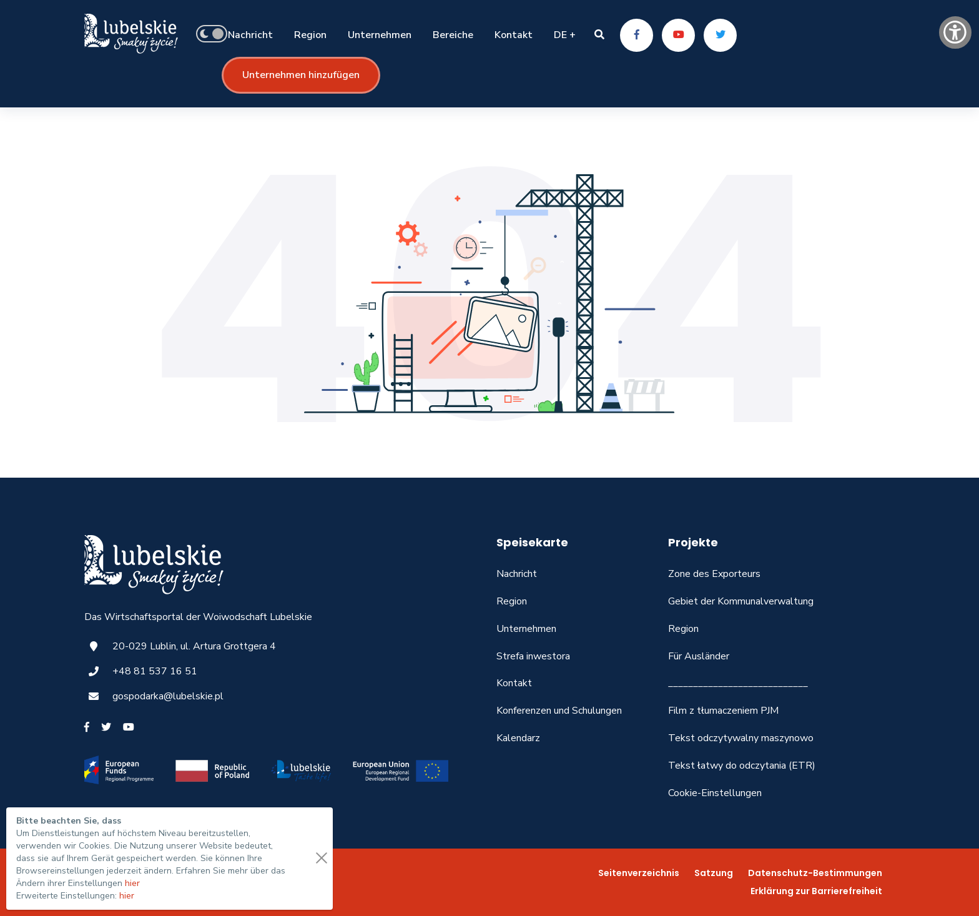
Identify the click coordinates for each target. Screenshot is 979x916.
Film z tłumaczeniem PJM (723, 710)
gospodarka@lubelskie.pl (168, 696)
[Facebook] (636, 35)
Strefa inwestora (533, 656)
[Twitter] (720, 35)
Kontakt (513, 35)
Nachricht (250, 35)
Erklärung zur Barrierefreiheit (816, 891)
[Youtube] (678, 35)
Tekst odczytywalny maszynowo (741, 738)
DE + (565, 35)
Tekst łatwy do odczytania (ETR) (741, 765)
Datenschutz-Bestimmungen (815, 873)
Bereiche (453, 35)
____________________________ (738, 683)
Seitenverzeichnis (638, 873)
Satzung (713, 873)
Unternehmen (379, 35)
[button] (211, 33)
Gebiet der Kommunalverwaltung (741, 601)
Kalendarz (518, 738)
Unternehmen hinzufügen (301, 75)
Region (310, 35)
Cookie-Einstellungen (715, 793)
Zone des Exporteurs (714, 574)
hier (132, 883)
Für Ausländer (698, 656)
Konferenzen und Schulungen (559, 710)
